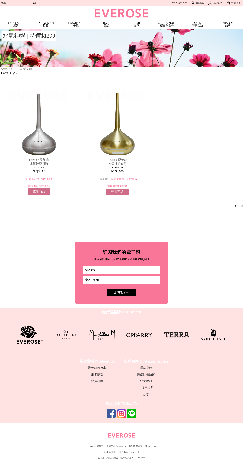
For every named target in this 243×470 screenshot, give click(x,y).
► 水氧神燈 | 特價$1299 (39, 178)
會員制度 (97, 381)
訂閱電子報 (121, 292)
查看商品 (39, 191)
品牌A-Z (5, 68)
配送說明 (146, 381)
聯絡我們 (146, 367)
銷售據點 (97, 374)
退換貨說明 (146, 387)
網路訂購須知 (146, 374)
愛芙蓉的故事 (97, 367)
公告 (146, 394)
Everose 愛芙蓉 (23, 68)
